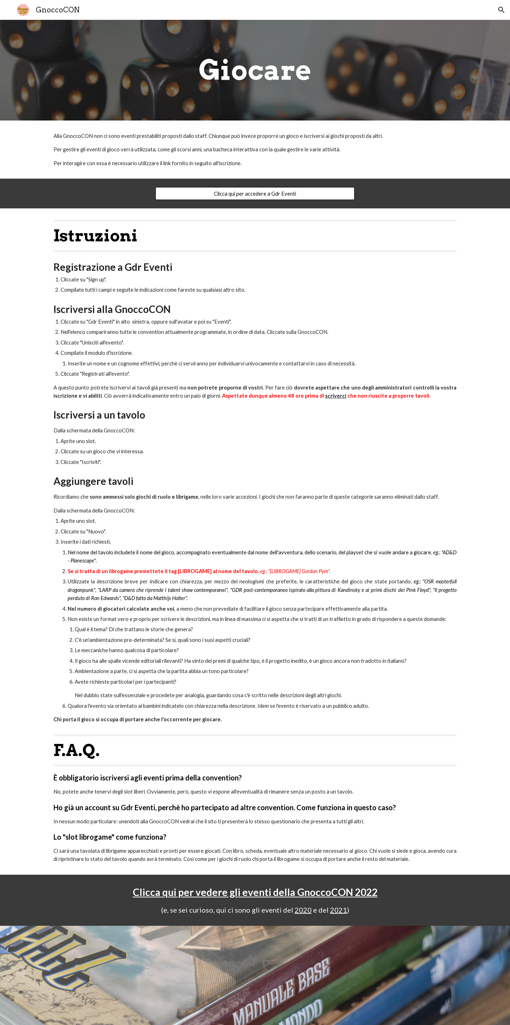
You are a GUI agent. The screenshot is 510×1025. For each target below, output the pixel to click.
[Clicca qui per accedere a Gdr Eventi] (255, 193)
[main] (255, 70)
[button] (501, 9)
